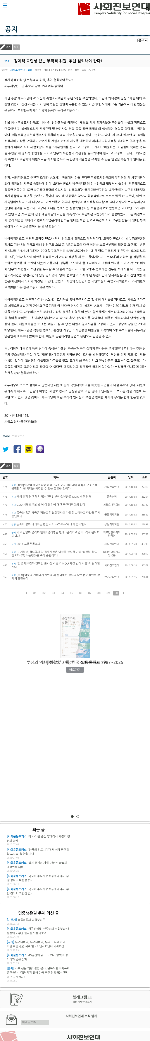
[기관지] (12, 920)
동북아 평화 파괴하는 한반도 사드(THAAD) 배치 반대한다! (50, 524)
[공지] (10, 942)
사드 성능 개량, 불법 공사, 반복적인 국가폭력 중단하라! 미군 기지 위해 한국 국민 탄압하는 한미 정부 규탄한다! (38, 972)
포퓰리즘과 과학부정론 (31, 920)
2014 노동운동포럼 (26, 544)
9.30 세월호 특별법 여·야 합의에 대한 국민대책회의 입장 (48, 504)
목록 (16, 47)
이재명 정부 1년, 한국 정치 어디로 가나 (75, 662)
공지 (11, 29)
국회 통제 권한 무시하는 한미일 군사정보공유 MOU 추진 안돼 (51, 496)
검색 (147, 9)
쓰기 (8, 47)
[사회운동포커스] (17, 836)
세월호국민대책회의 (21, 70)
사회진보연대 (114, 9)
